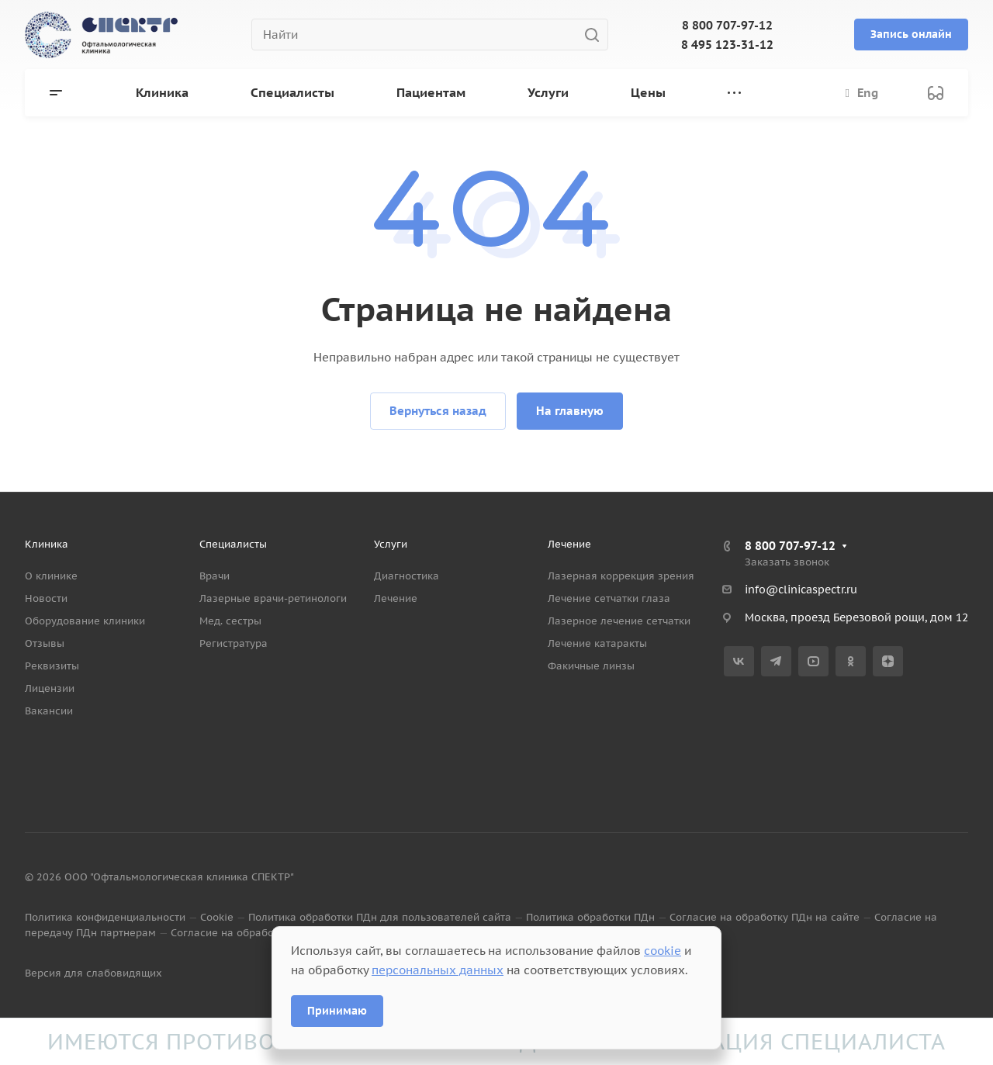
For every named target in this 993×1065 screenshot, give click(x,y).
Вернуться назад (437, 410)
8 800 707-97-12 (727, 25)
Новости (46, 598)
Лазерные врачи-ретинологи (273, 598)
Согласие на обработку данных (251, 932)
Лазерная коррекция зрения (621, 576)
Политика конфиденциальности (105, 917)
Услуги (390, 544)
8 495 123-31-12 (727, 44)
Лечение (395, 598)
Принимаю (337, 1011)
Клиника (46, 544)
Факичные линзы (591, 666)
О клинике (51, 576)
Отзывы (44, 643)
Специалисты (233, 544)
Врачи (214, 576)
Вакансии (49, 710)
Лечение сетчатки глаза (609, 598)
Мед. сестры (230, 621)
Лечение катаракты (597, 643)
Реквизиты (52, 666)
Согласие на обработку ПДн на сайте (764, 917)
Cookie (217, 917)
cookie (662, 950)
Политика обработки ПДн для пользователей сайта (379, 917)
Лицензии (49, 688)
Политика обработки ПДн (590, 917)
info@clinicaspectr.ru (801, 589)
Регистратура (233, 643)
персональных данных (437, 970)
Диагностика (406, 576)
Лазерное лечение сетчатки (619, 621)
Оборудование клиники (85, 621)
